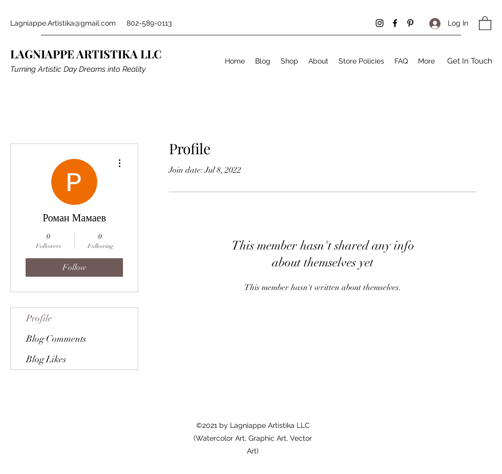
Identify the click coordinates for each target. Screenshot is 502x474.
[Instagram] (379, 23)
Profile (39, 318)
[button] (485, 22)
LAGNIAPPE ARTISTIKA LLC (86, 53)
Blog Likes (46, 359)
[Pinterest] (410, 23)
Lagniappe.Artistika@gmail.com (63, 23)
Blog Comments (56, 338)
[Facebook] (395, 23)
